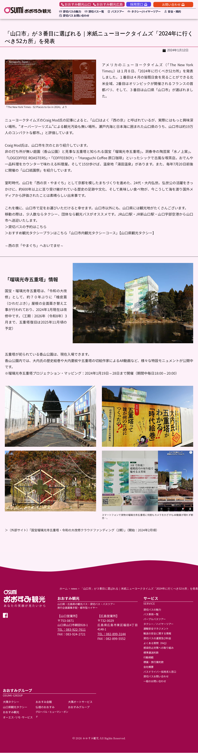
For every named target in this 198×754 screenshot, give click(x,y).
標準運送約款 (151, 653)
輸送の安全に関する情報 (157, 634)
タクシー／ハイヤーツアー (158, 625)
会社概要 (148, 668)
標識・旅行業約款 (153, 663)
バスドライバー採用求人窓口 (159, 672)
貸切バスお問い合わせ (156, 677)
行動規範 (148, 658)
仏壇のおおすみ (45, 708)
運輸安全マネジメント (156, 630)
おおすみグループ (79, 708)
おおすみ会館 (44, 703)
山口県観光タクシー (15, 708)
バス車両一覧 (151, 615)
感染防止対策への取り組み (158, 649)
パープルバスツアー (154, 620)
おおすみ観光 (11, 713)
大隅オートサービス (80, 703)
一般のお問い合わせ (154, 682)
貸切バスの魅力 (152, 610)
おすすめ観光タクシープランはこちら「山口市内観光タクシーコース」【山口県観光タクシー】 (82, 233)
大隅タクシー (11, 703)
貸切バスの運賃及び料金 (157, 639)
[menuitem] (69, 11)
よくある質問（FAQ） (155, 644)
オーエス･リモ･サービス (18, 718)
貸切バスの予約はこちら (27, 227)
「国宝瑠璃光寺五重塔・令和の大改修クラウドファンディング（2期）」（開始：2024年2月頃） (94, 531)
